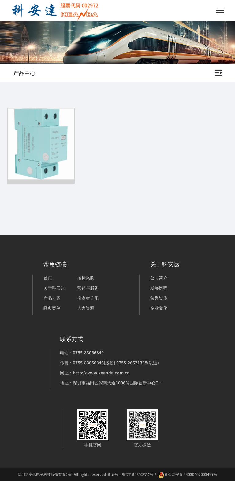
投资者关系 (88, 298)
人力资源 (85, 308)
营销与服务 (88, 288)
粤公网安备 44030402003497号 (187, 474)
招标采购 (85, 278)
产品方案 (52, 298)
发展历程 (158, 288)
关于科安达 (54, 288)
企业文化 (158, 308)
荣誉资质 (158, 298)
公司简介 (158, 278)
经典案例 (52, 308)
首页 (47, 278)
